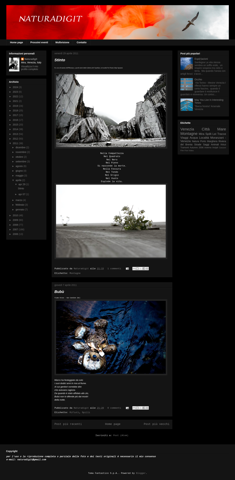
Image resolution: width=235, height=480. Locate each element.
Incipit (215, 147)
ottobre (20, 156)
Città (206, 129)
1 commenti (114, 269)
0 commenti (114, 408)
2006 (16, 234)
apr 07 (22, 194)
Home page (16, 42)
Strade (197, 144)
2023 (16, 91)
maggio (20, 175)
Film (182, 150)
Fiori (186, 150)
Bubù (59, 292)
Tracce (221, 134)
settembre (21, 161)
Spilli (86, 412)
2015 (16, 124)
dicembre (21, 147)
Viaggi (184, 137)
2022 (16, 96)
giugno (19, 170)
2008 (16, 224)
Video (191, 150)
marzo (19, 200)
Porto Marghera (208, 141)
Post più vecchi (157, 424)
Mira (201, 134)
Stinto (60, 60)
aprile (19, 180)
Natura (195, 141)
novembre (21, 152)
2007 (16, 229)
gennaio (20, 209)
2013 (16, 134)
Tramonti (184, 147)
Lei (214, 134)
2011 (16, 143)
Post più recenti (68, 424)
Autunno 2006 (196, 147)
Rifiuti (74, 412)
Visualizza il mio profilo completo (29, 68)
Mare (221, 129)
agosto (19, 166)
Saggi (206, 144)
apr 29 (22, 184)
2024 (16, 87)
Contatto (82, 42)
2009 (16, 220)
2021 (16, 101)
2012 (16, 138)
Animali (215, 144)
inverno (208, 147)
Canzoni (222, 148)
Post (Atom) (120, 435)
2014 (16, 129)
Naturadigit (82, 269)
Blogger (141, 473)
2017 (16, 115)
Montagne (75, 273)
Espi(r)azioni (201, 58)
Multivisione (62, 42)
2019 (16, 106)
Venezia (187, 129)
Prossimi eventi (39, 42)
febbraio (20, 204)
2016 (16, 120)
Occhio (198, 79)
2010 (16, 215)
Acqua (194, 137)
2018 (16, 110)
